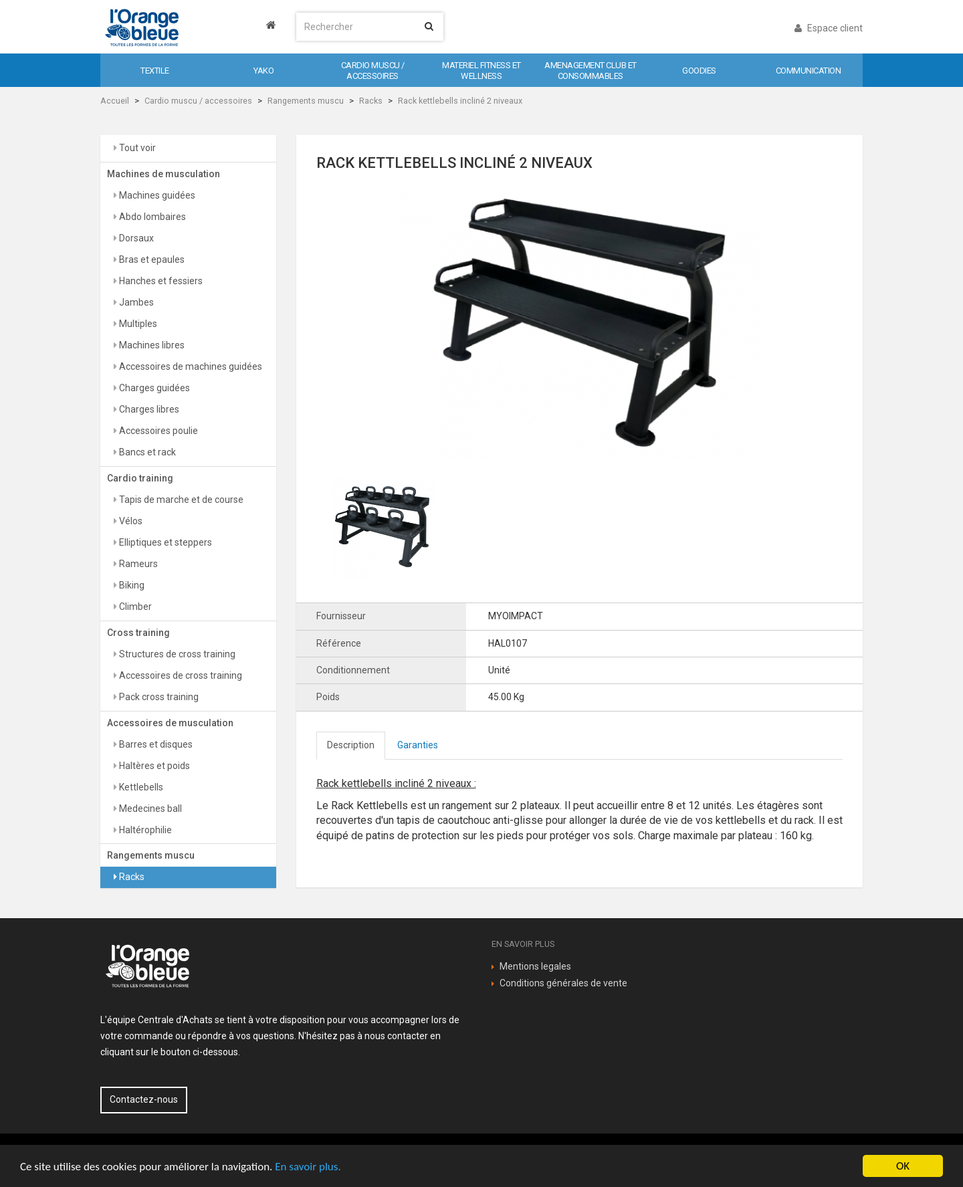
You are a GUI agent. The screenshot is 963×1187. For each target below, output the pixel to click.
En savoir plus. (307, 1167)
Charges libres (148, 409)
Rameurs (137, 563)
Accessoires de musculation (170, 723)
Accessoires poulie (157, 430)
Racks (371, 101)
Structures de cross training (176, 654)
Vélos (129, 521)
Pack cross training (158, 696)
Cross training (138, 632)
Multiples (137, 323)
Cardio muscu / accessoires (198, 101)
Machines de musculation (163, 174)
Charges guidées (153, 388)
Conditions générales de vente (563, 983)
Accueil (114, 101)
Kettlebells (140, 787)
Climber (134, 606)
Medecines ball (149, 808)
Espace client (828, 28)
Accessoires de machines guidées (189, 366)
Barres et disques (155, 744)
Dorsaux (135, 238)
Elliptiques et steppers (164, 542)
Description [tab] (350, 745)
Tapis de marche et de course (180, 499)
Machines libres (151, 345)
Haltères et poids (153, 765)
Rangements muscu (306, 101)
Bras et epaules (151, 259)
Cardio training (140, 478)
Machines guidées (156, 195)
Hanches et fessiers (160, 281)
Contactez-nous (144, 1099)
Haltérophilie (144, 830)
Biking (130, 585)
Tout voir (136, 147)
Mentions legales (535, 966)
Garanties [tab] (417, 745)
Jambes (135, 302)
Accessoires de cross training (179, 675)
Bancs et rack (146, 452)
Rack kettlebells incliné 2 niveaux (460, 101)
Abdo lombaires (151, 216)
